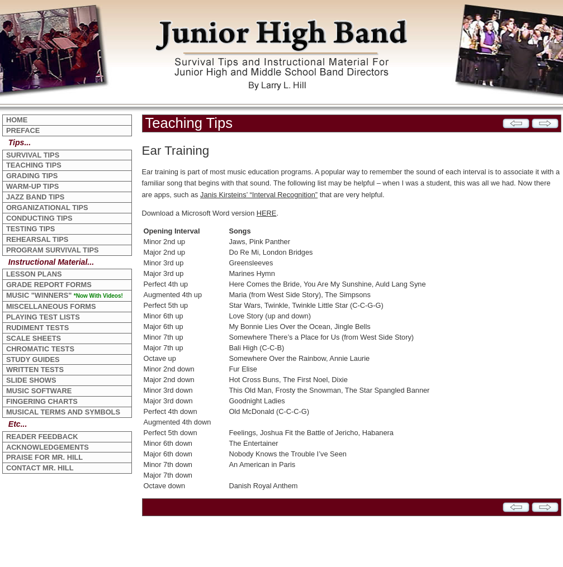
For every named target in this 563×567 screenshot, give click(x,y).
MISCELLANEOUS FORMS (51, 306)
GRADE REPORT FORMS (49, 284)
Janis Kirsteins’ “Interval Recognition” (259, 194)
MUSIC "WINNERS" (64, 295)
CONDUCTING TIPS (39, 218)
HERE (267, 213)
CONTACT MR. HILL (40, 468)
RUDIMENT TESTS (37, 327)
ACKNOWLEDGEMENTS (47, 447)
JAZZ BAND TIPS (35, 197)
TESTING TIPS (30, 229)
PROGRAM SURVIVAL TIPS (52, 250)
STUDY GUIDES (33, 359)
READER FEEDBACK (42, 436)
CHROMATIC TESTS (40, 349)
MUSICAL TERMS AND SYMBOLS (63, 412)
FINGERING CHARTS (42, 401)
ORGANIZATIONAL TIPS (47, 207)
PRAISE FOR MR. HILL (44, 457)
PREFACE (23, 130)
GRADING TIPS (32, 175)
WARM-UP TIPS (32, 186)
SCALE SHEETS (33, 338)
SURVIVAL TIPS (32, 155)
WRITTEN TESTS (35, 369)
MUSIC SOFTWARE (39, 391)
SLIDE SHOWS (31, 380)
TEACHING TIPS (33, 165)
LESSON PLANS (34, 274)
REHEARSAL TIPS (37, 239)
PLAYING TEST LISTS (43, 317)
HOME (16, 120)
